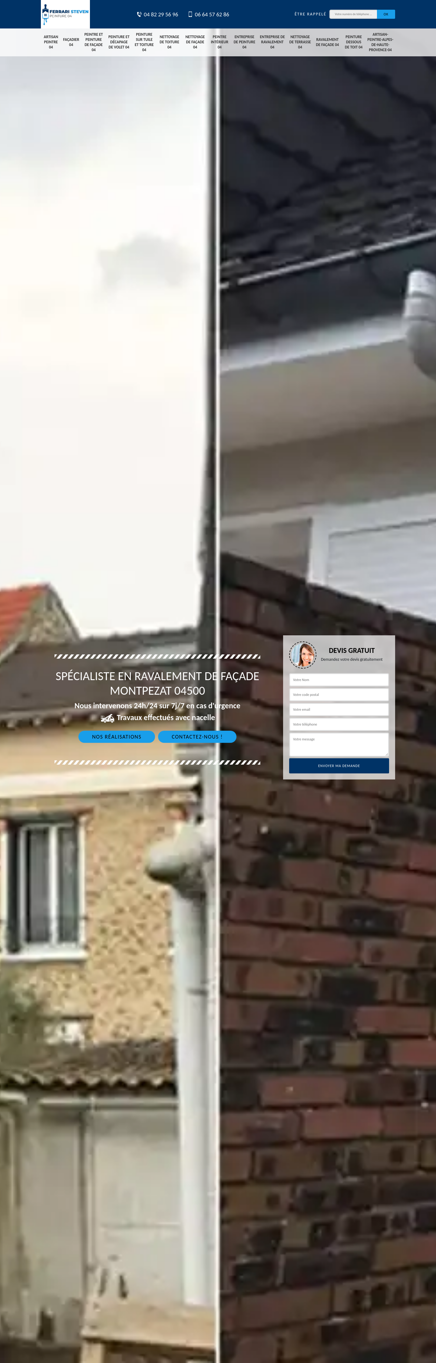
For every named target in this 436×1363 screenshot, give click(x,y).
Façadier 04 (71, 42)
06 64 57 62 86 (208, 14)
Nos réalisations (116, 736)
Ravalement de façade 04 (327, 42)
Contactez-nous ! (197, 736)
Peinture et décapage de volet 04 (119, 42)
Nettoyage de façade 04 (195, 42)
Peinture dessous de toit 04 (353, 42)
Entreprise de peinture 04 (244, 42)
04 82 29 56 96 (157, 14)
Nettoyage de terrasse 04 (300, 42)
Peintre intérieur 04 (219, 42)
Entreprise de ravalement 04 (272, 42)
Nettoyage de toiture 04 (169, 42)
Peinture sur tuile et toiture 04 (144, 42)
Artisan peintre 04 (51, 42)
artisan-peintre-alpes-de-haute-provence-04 (380, 42)
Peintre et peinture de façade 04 (93, 42)
